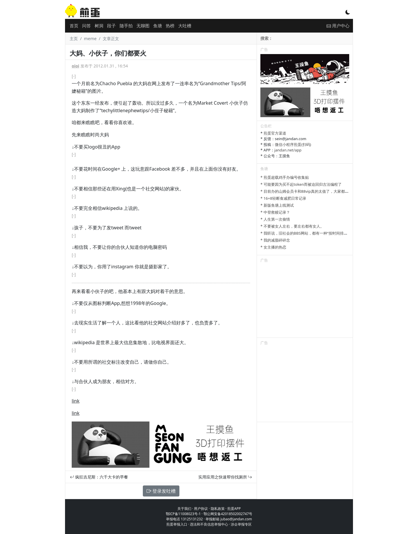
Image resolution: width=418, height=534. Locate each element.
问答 (86, 25)
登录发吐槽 (161, 491)
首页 (74, 25)
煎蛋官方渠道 (275, 133)
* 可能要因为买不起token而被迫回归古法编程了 (300, 184)
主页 (74, 38)
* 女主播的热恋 (273, 247)
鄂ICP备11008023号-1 (183, 513)
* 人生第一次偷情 (275, 219)
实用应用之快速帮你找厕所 (225, 477)
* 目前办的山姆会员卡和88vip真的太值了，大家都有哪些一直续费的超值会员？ (327, 191)
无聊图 (142, 25)
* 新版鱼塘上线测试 (277, 205)
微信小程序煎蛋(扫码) (293, 144)
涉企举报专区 (241, 524)
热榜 (170, 25)
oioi (75, 66)
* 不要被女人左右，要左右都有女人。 (292, 226)
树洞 (99, 25)
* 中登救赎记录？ (275, 212)
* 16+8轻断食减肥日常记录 (283, 198)
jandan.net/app (288, 150)
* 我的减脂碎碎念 (275, 240)
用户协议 (201, 508)
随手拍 (126, 25)
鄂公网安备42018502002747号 (227, 513)
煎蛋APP (234, 508)
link (76, 401)
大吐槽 (184, 25)
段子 (111, 25)
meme (90, 38)
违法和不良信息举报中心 (209, 524)
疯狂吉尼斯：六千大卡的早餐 (99, 477)
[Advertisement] (305, 301)
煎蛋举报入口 (176, 524)
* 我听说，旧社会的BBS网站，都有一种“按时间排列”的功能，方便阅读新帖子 (325, 233)
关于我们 (184, 508)
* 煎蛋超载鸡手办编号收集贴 (284, 177)
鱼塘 (157, 25)
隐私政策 (218, 508)
